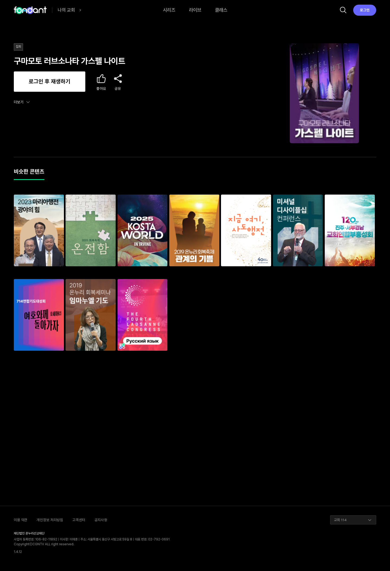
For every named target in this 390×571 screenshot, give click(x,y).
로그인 (365, 10)
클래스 (221, 10)
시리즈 (169, 10)
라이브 (195, 10)
